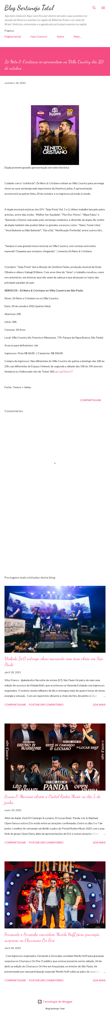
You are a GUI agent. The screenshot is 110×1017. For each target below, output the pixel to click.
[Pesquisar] (94, 6)
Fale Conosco (38, 36)
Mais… (78, 36)
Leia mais (99, 704)
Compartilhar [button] (90, 400)
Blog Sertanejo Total (29, 8)
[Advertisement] (55, 537)
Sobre (60, 36)
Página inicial (13, 36)
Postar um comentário (46, 704)
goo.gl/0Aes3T (64, 371)
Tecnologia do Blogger (55, 1001)
